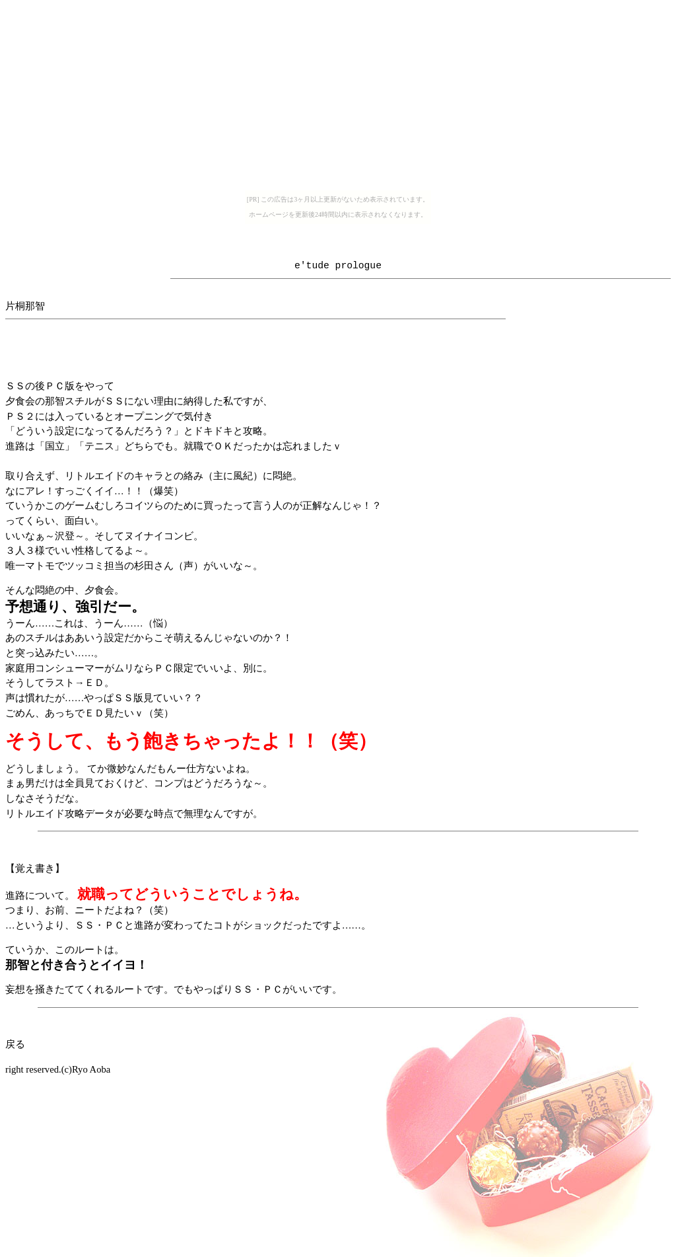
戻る (15, 1044)
